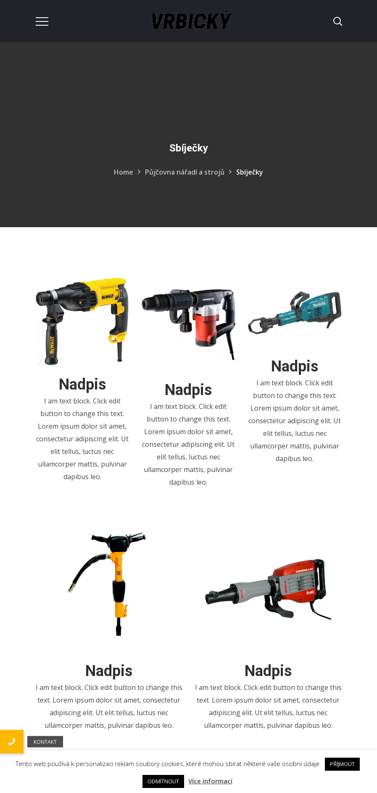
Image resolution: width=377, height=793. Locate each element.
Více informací (210, 781)
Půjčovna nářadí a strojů (184, 172)
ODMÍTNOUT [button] (163, 781)
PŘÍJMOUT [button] (342, 764)
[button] (12, 741)
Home (123, 172)
